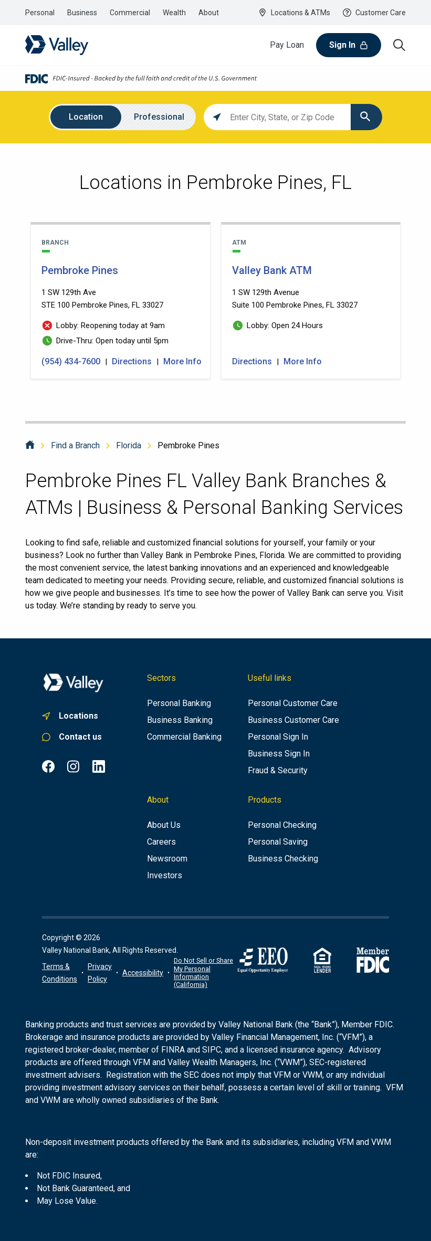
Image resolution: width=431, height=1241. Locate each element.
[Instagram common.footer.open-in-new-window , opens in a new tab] (73, 766)
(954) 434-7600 (71, 361)
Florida (128, 445)
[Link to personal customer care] (73, 737)
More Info (182, 361)
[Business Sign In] (279, 754)
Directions (132, 361)
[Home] (30, 445)
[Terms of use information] (59, 972)
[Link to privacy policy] (100, 972)
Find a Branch (75, 445)
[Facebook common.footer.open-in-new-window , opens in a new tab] (48, 766)
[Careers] (161, 842)
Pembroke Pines (188, 445)
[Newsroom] (167, 859)
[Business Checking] (283, 859)
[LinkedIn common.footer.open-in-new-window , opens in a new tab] (98, 766)
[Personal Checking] (282, 825)
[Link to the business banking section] (82, 12)
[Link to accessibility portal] (142, 972)
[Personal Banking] (179, 703)
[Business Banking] (180, 720)
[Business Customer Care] (293, 720)
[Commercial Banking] (184, 737)
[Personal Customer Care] (293, 703)
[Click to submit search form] (366, 117)
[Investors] (164, 875)
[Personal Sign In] (278, 737)
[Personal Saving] (278, 842)
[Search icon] (399, 45)
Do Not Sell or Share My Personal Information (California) (203, 972)
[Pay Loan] (287, 45)
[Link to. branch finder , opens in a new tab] (73, 716)
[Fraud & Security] (278, 770)
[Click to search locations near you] (217, 117)
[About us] (164, 825)
